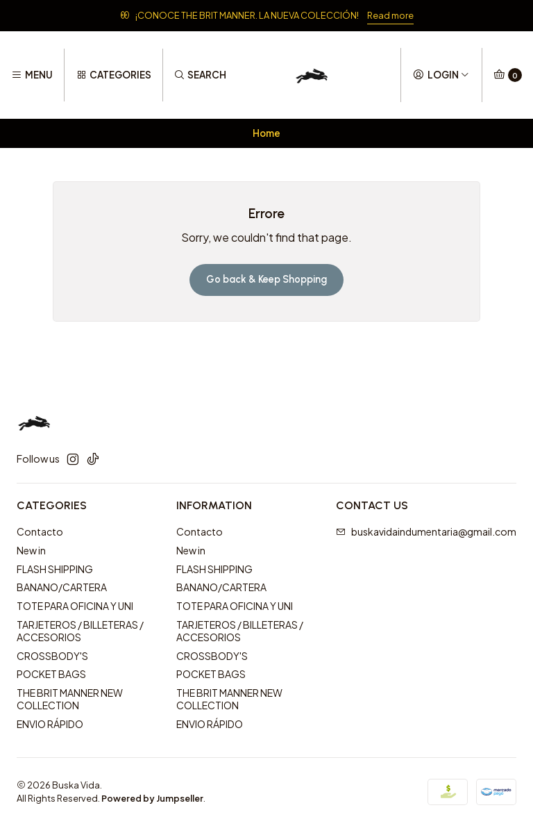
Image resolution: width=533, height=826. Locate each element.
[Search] (200, 75)
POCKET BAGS (51, 674)
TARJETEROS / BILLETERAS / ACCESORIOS (80, 630)
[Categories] (113, 75)
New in (31, 550)
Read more (390, 15)
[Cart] (508, 75)
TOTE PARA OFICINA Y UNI (75, 606)
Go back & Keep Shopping (266, 279)
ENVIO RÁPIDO (50, 724)
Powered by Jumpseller (152, 798)
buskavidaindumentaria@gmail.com (426, 531)
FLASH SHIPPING (55, 569)
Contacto (40, 531)
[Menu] (32, 75)
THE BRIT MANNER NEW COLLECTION (70, 698)
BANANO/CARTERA (62, 587)
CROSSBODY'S (52, 656)
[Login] (441, 75)
